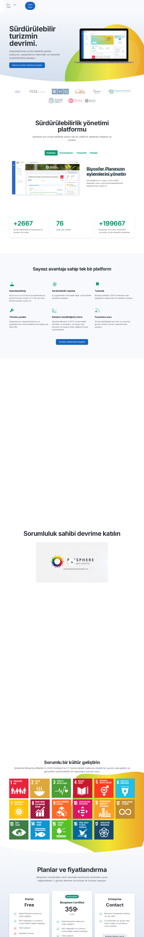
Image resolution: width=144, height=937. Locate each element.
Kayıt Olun (127, 7)
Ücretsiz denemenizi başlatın (72, 343)
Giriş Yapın (101, 7)
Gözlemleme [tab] (66, 154)
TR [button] (109, 7)
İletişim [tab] (94, 154)
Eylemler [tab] (51, 154)
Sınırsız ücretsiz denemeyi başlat (27, 67)
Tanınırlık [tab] (81, 154)
